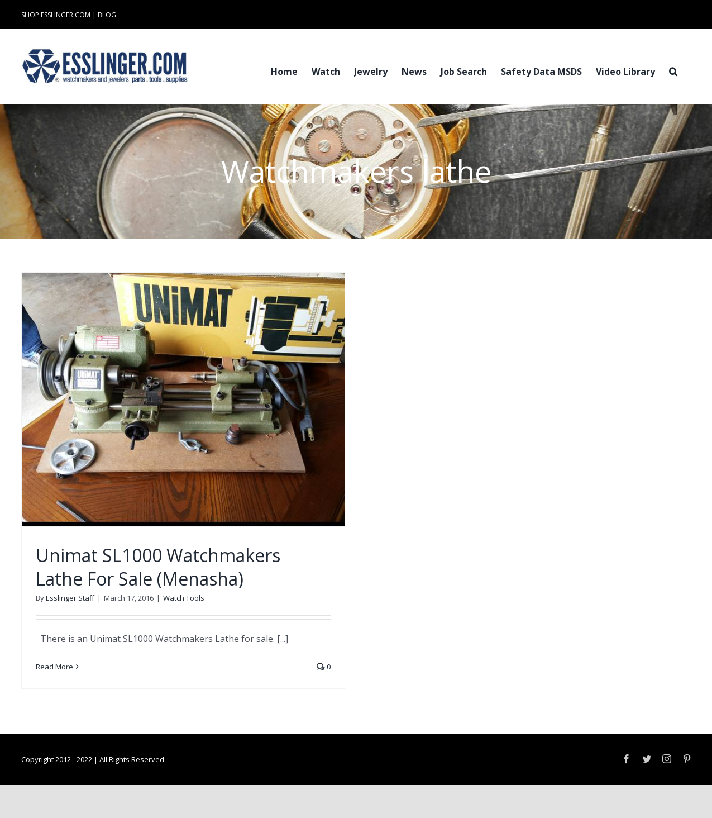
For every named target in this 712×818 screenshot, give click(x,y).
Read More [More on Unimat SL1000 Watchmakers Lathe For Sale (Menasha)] (54, 667)
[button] (673, 70)
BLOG (107, 15)
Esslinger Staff (70, 598)
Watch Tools (183, 598)
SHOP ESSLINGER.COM (55, 15)
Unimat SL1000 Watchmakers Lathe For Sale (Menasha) (158, 567)
